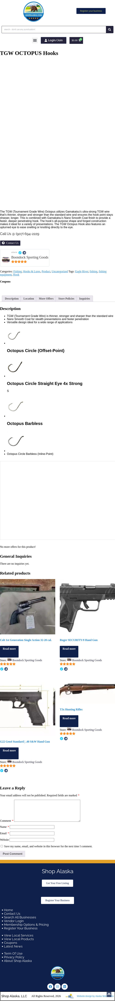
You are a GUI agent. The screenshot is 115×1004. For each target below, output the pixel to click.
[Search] (109, 29)
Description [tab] (12, 298)
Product (46, 271)
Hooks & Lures (31, 271)
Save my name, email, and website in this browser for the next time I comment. (48, 850)
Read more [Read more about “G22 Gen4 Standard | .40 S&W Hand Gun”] (9, 750)
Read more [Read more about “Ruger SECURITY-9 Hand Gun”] (69, 648)
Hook (16, 274)
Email (4, 837)
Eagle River (81, 271)
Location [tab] (28, 298)
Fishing (17, 271)
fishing (93, 271)
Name (4, 831)
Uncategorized (60, 271)
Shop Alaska (57, 875)
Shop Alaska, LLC (14, 1000)
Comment (6, 824)
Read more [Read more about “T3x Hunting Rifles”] (69, 718)
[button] (35, 40)
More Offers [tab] (46, 298)
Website (4, 843)
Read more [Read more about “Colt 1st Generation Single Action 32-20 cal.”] (9, 648)
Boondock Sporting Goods (29, 257)
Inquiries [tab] (84, 298)
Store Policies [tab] (66, 298)
